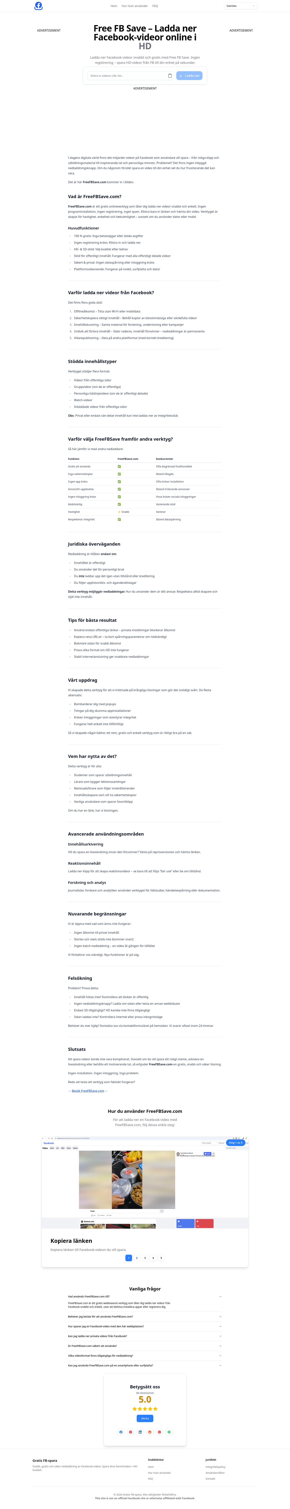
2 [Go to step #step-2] (137, 1258)
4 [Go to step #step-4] (153, 1258)
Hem (114, 6)
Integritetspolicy (215, 1467)
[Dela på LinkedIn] (140, 1432)
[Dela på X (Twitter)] (159, 1432)
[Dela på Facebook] (121, 1432)
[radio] (134, 1409)
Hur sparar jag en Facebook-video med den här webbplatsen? (145, 1326)
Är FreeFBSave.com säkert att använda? (145, 1346)
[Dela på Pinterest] (130, 1432)
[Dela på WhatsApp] (169, 1432)
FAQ (155, 6)
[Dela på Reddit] (149, 1432)
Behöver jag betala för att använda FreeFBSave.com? (145, 1316)
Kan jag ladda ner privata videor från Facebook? (145, 1336)
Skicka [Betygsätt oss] (145, 1418)
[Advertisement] (56, 88)
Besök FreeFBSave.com (88, 1091)
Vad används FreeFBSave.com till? (145, 1296)
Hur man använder (135, 6)
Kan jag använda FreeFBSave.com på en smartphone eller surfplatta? (145, 1365)
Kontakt (210, 1478)
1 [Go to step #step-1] (128, 1258)
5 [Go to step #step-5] (161, 1258)
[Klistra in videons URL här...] (128, 75)
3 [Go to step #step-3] (145, 1258)
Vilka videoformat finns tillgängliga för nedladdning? (145, 1355)
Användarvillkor (215, 1473)
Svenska (241, 6)
